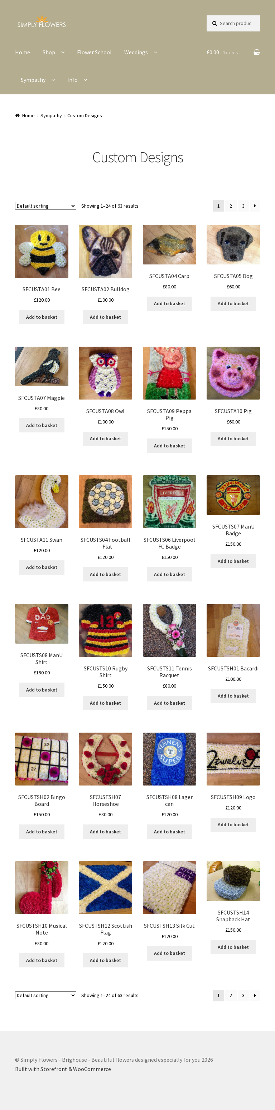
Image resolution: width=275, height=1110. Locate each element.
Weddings (136, 52)
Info (72, 79)
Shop (49, 52)
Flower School (94, 52)
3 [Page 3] (243, 206)
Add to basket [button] (41, 317)
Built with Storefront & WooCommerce (63, 1068)
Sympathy (33, 79)
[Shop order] (45, 206)
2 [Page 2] (231, 206)
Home (22, 52)
